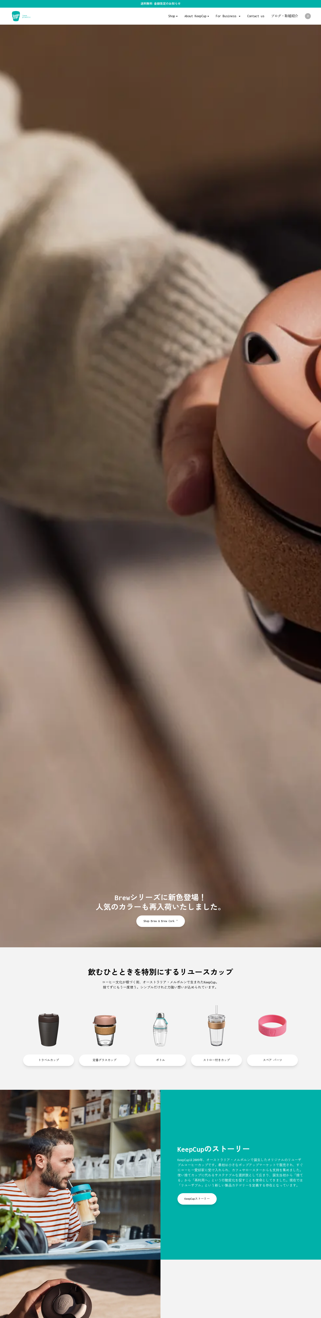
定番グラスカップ (104, 1060)
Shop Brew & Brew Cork (160, 921)
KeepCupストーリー (197, 1198)
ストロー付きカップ (216, 1060)
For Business (227, 16)
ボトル (160, 1060)
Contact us (255, 16)
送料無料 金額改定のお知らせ (161, 3)
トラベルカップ (48, 1060)
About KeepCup (195, 16)
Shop (171, 16)
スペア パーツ (272, 1060)
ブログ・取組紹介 (284, 16)
